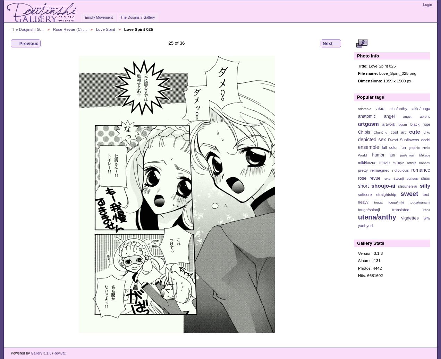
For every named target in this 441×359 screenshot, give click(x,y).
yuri (369, 226)
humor (378, 155)
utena (426, 210)
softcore (365, 194)
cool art (398, 132)
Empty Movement (99, 17)
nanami (424, 163)
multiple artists (404, 163)
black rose (420, 124)
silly (425, 186)
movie (384, 163)
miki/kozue (367, 163)
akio (380, 108)
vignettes (410, 218)
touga (378, 202)
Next (331, 43)
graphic (414, 148)
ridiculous (400, 170)
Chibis (364, 132)
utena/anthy (377, 217)
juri (392, 155)
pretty (363, 170)
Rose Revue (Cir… (70, 29)
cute (414, 132)
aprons (425, 116)
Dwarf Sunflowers (403, 140)
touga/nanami (420, 202)
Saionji (398, 178)
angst (407, 116)
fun (403, 147)
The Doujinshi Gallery (137, 17)
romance (420, 170)
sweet (409, 193)
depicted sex (372, 139)
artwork (388, 124)
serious (412, 178)
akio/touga (421, 109)
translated (400, 210)
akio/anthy (398, 109)
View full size (361, 43)
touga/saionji (369, 210)
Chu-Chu (380, 132)
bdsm (403, 124)
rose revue (369, 178)
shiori (425, 178)
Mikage (424, 155)
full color (390, 147)
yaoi (361, 226)
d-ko (427, 132)
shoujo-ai (384, 186)
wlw (427, 218)
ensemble (368, 147)
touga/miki (396, 202)
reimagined (380, 170)
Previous (26, 43)
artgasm (368, 124)
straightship (386, 194)
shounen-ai (407, 186)
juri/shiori (407, 155)
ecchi (425, 140)
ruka (387, 178)
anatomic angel (376, 116)
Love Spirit (105, 29)
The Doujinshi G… (27, 29)
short (363, 186)
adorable (364, 109)
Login (427, 5)
